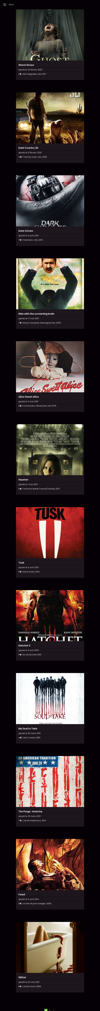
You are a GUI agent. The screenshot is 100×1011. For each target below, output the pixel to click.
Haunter (23, 479)
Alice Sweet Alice (28, 396)
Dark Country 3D (28, 148)
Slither (22, 977)
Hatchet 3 (24, 645)
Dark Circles (25, 231)
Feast (21, 894)
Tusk (21, 562)
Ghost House (26, 65)
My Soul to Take (27, 728)
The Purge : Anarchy (30, 811)
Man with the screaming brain (36, 313)
